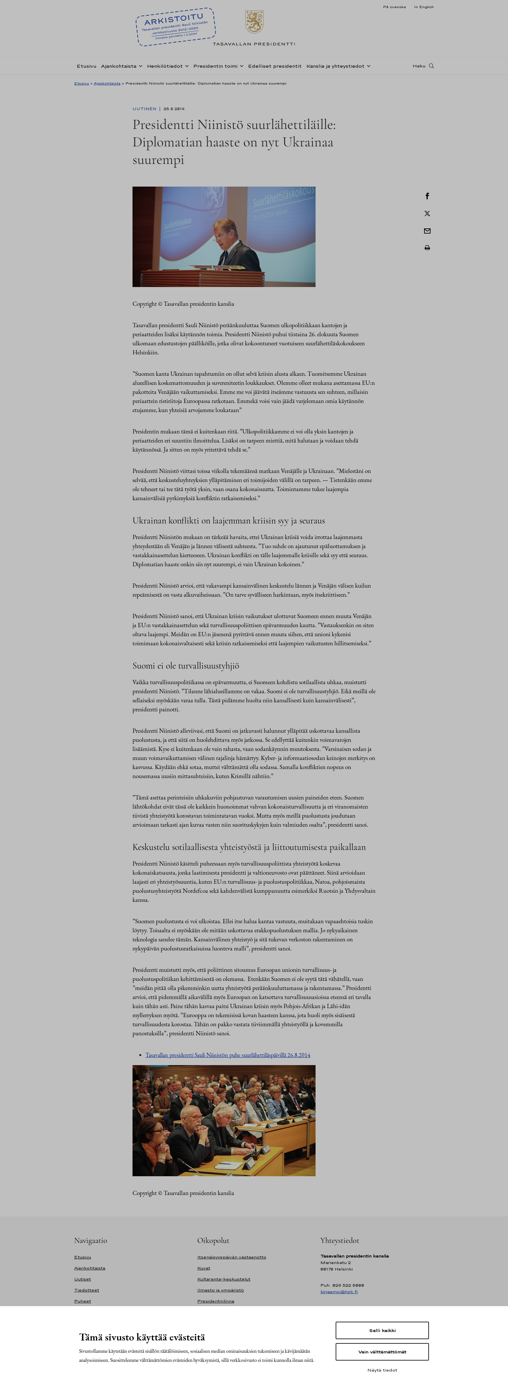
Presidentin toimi (215, 66)
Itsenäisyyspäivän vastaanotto (231, 1257)
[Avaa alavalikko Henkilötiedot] (186, 65)
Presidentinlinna (215, 1301)
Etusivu (86, 66)
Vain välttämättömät (382, 1352)
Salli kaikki (382, 1330)
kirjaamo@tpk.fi (339, 1291)
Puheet (82, 1301)
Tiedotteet (86, 1290)
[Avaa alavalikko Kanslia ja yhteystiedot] (367, 65)
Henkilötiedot (165, 66)
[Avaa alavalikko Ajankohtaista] (139, 65)
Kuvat (203, 1268)
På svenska (394, 7)
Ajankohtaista (118, 66)
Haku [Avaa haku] (419, 66)
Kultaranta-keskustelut (223, 1279)
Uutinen (145, 108)
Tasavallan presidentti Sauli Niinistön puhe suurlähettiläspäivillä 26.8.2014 (227, 1055)
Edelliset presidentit (275, 66)
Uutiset (82, 1279)
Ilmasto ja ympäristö (220, 1290)
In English (424, 7)
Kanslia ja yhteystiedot (335, 66)
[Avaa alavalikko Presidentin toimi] (240, 65)
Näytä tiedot (382, 1370)
